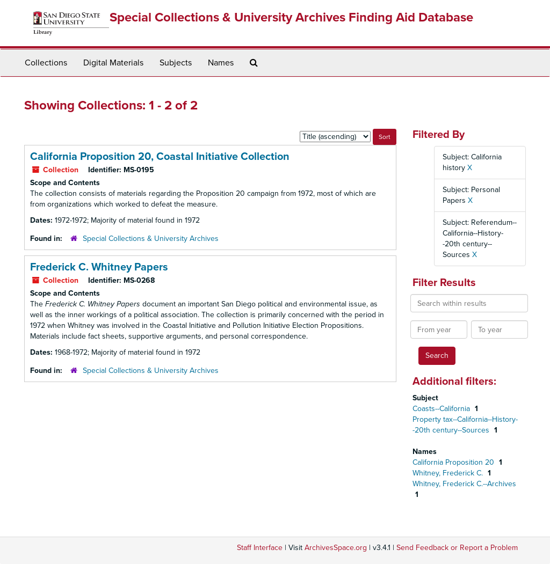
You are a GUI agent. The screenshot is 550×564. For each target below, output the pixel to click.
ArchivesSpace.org (336, 547)
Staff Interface (260, 547)
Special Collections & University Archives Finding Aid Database (291, 17)
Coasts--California (442, 408)
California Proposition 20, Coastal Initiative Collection (160, 156)
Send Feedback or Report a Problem (457, 547)
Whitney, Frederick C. (448, 473)
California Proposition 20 (454, 462)
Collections (46, 62)
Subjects (176, 62)
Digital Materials (113, 62)
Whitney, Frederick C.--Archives (464, 483)
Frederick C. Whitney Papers (99, 267)
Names (221, 62)
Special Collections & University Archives (151, 238)
